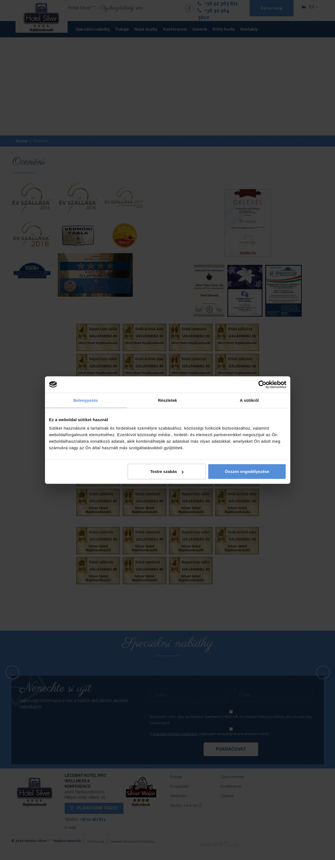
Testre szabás (166, 471)
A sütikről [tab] (249, 400)
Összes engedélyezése (247, 471)
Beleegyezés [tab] (85, 400)
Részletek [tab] (167, 400)
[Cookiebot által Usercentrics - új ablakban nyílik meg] (262, 384)
